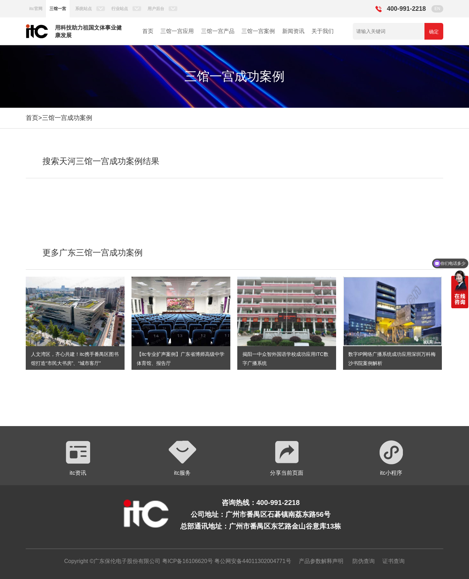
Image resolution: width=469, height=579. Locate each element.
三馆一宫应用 (177, 31)
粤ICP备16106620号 (186, 561)
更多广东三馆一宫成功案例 (92, 252)
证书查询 (393, 561)
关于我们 (322, 31)
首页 (147, 31)
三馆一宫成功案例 (67, 117)
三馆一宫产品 (217, 31)
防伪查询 (363, 561)
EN (437, 8)
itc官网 (35, 8)
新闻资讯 (293, 31)
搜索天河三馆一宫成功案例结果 (100, 161)
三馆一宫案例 (258, 31)
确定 (434, 31)
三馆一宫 (57, 8)
